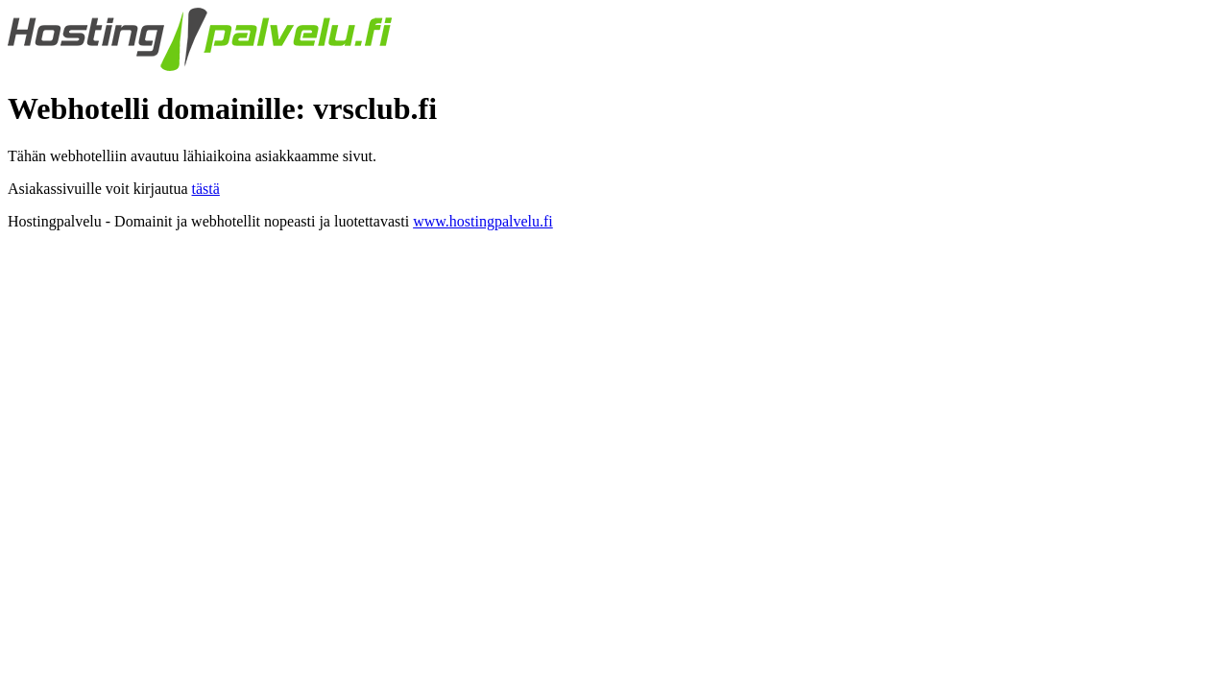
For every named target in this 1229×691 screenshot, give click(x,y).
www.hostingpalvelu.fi (483, 221)
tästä (206, 188)
